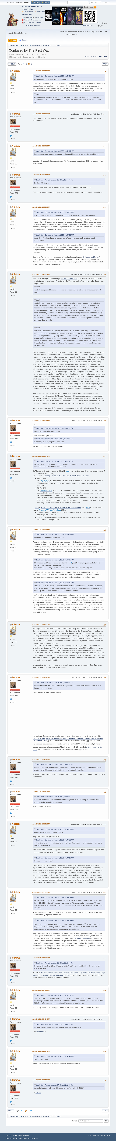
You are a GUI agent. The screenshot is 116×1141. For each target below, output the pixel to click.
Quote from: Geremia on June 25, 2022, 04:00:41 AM (55, 535)
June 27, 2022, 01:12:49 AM (41, 1051)
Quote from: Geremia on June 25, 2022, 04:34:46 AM (55, 560)
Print (105, 64)
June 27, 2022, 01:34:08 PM (41, 1080)
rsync (30, 14)
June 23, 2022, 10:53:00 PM (41, 207)
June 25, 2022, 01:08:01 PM (41, 529)
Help (90, 1135)
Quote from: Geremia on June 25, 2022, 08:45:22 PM (55, 840)
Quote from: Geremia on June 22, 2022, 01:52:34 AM (55, 76)
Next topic (103, 56)
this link (38, 1092)
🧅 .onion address (28, 12)
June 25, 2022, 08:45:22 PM (41, 759)
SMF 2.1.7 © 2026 (11, 1135)
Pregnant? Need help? (33, 25)
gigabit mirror (28, 9)
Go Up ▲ (107, 1135)
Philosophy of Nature (91, 257)
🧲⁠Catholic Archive (28, 20)
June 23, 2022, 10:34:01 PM (41, 175)
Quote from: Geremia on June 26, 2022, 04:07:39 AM (55, 995)
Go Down (12, 64)
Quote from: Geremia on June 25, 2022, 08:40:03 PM (55, 829)
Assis (37, 507)
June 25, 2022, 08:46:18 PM (41, 791)
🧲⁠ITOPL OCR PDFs (28, 22)
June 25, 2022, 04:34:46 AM (41, 456)
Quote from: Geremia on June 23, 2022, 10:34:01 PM (55, 212)
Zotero (24, 17)
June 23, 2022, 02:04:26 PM (41, 146)
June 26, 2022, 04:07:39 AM (41, 958)
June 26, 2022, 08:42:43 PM (41, 1019)
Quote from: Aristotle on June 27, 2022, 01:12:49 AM (54, 1085)
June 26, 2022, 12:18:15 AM (41, 892)
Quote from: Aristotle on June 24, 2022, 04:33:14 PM (54, 428)
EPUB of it (40, 1032)
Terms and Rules (98, 1135)
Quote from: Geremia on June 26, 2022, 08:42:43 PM (55, 1056)
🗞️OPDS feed (39, 12)
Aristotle (16, 71)
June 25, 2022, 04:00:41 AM (41, 420)
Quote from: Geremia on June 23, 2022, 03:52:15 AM (55, 151)
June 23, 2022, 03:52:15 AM (41, 114)
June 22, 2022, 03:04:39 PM (41, 71)
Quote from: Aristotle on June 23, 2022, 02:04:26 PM (54, 180)
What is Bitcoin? (88, 25)
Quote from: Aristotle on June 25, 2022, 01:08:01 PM (54, 683)
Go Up (10, 1110)
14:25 (88, 507)
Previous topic (91, 56)
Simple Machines (23, 1135)
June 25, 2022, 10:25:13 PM (41, 824)
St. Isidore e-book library (32, 6)
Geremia (16, 114)
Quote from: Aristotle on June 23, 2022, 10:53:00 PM (54, 439)
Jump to (75, 1121)
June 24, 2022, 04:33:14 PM (41, 274)
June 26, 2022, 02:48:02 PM (41, 990)
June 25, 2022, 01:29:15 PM (41, 624)
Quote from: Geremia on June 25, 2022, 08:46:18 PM (55, 858)
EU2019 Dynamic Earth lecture (61, 507)
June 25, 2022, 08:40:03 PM (41, 677)
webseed (25, 14)
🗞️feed (36, 17)
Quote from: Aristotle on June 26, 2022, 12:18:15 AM (54, 963)
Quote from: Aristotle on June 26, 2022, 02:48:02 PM (54, 1024)
